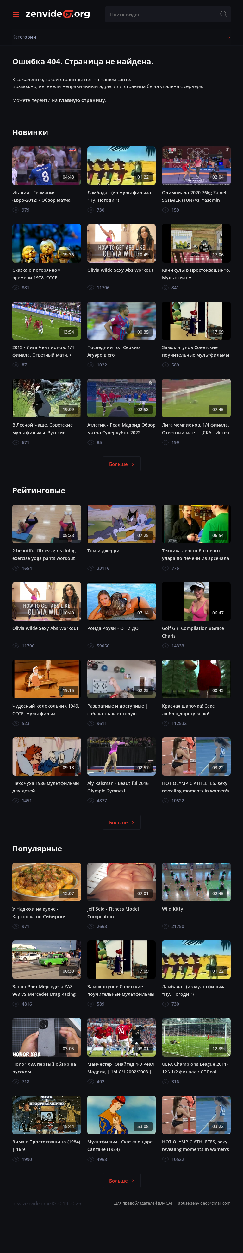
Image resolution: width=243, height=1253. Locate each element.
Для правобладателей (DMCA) (143, 1203)
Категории (24, 37)
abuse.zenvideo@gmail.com (204, 1203)
